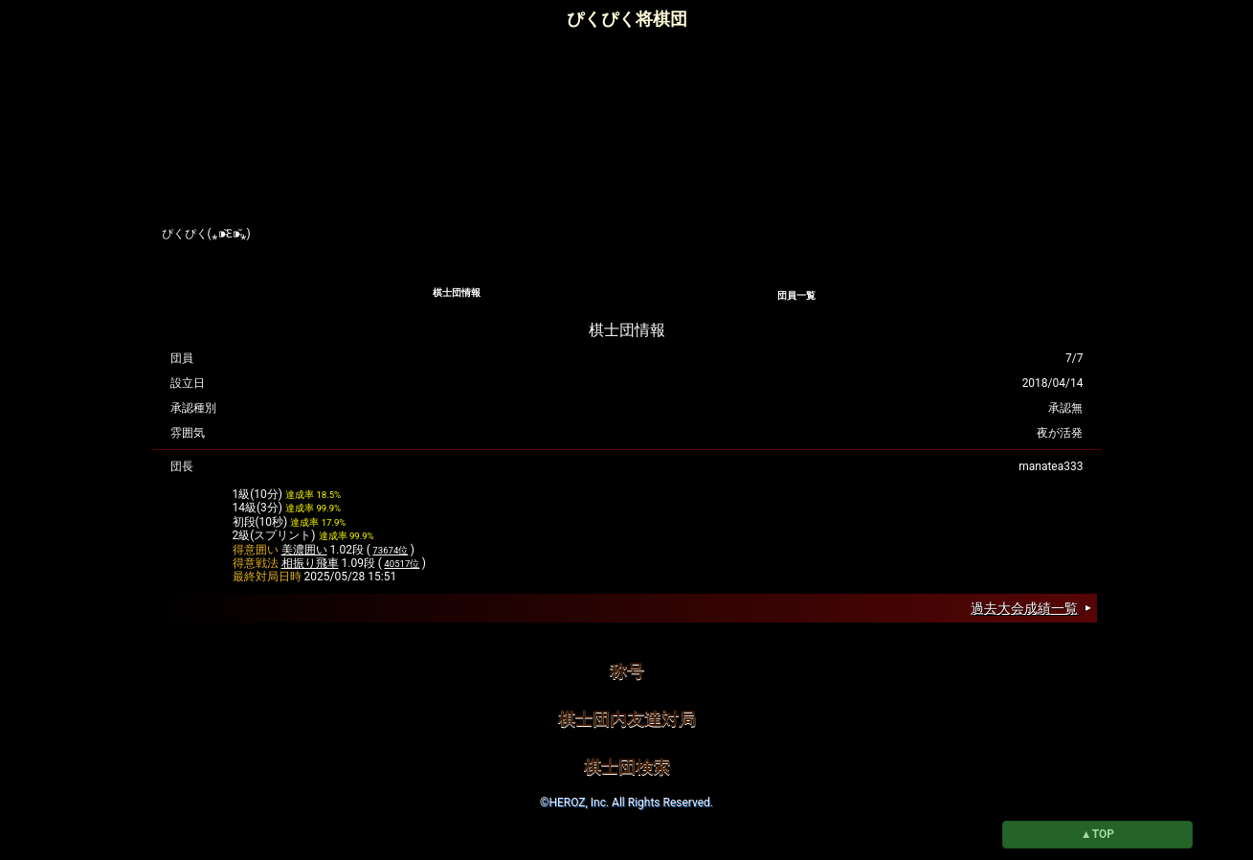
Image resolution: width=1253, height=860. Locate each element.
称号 (627, 671)
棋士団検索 (627, 767)
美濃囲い (304, 549)
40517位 (401, 563)
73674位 (390, 550)
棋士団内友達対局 (627, 719)
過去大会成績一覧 (1024, 608)
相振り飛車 (310, 563)
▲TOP (1097, 834)
